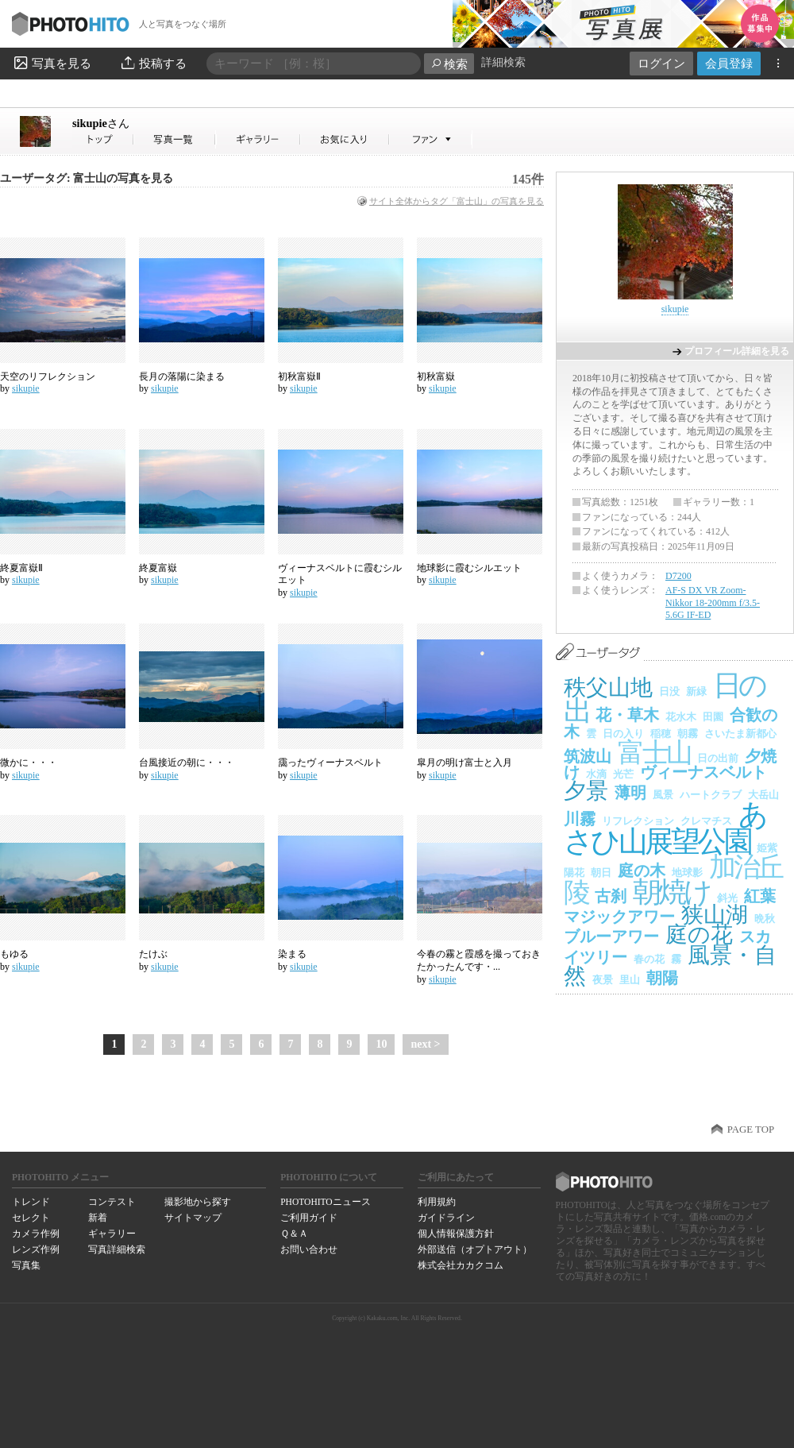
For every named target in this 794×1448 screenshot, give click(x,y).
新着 (97, 1217)
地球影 (687, 872)
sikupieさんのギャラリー (258, 139)
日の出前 (717, 758)
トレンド (31, 1202)
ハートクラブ (711, 795)
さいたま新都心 (740, 733)
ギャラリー (112, 1233)
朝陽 (662, 978)
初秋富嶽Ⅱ (299, 376)
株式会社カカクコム (460, 1265)
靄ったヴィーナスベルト (330, 762)
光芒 (623, 774)
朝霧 (687, 733)
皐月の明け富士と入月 (464, 762)
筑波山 (587, 756)
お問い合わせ (308, 1249)
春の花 (649, 959)
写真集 (26, 1265)
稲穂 (660, 733)
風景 (663, 795)
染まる (292, 954)
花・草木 (627, 715)
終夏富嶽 (158, 567)
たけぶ (153, 954)
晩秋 (764, 919)
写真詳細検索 (116, 1249)
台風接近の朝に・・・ (186, 762)
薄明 (630, 792)
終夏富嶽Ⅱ (21, 567)
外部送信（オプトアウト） (475, 1249)
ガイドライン (446, 1217)
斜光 (727, 898)
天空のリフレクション (47, 376)
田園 (713, 717)
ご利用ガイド (308, 1217)
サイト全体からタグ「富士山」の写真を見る (456, 201)
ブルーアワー (611, 936)
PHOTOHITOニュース (325, 1202)
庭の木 (641, 870)
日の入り (623, 733)
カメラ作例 (36, 1233)
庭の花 (699, 934)
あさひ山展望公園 (664, 828)
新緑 (696, 691)
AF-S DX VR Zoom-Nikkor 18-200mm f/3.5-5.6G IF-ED (712, 602)
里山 (629, 980)
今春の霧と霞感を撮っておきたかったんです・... (479, 960)
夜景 (602, 980)
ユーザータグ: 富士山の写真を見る (86, 178)
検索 (449, 64)
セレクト (31, 1217)
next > (425, 1044)
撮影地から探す (197, 1202)
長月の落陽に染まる (182, 376)
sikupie (100, 123)
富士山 (654, 752)
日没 (669, 691)
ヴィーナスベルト (703, 772)
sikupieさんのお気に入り (345, 139)
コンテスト (112, 1202)
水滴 (596, 774)
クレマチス (706, 821)
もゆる (14, 954)
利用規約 (437, 1202)
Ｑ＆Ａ (294, 1233)
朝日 (601, 872)
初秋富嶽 (436, 376)
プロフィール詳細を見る (736, 351)
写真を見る (51, 62)
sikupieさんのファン (430, 139)
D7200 (678, 575)
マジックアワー (619, 916)
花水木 (680, 717)
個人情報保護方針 (456, 1233)
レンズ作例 (36, 1249)
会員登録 (729, 63)
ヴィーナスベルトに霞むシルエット (340, 574)
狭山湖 (714, 914)
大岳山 (763, 795)
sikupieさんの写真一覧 (174, 139)
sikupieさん (103, 139)
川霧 (580, 819)
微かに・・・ (28, 762)
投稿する (153, 62)
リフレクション (638, 821)
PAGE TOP (750, 1129)
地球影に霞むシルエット (469, 567)
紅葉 (760, 896)
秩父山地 (608, 687)
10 (381, 1044)
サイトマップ (193, 1217)
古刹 (610, 896)
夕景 (586, 790)
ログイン (661, 63)
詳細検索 (503, 62)
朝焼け (672, 892)
